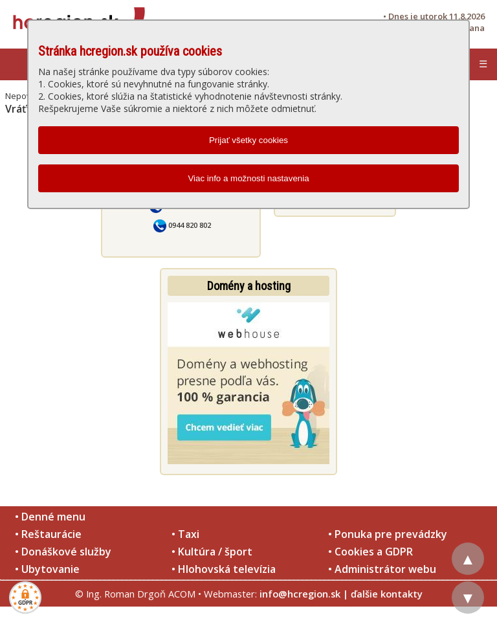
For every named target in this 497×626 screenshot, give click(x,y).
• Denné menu (50, 516)
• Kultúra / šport (211, 551)
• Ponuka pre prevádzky (387, 534)
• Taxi (185, 534)
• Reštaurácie (48, 534)
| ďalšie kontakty (383, 593)
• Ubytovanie (47, 569)
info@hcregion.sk (300, 593)
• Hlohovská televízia (223, 569)
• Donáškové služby (63, 551)
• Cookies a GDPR (370, 551)
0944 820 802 (182, 225)
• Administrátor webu (382, 569)
